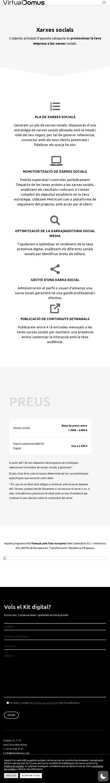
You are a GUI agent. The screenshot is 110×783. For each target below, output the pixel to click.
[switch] (103, 776)
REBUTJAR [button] (11, 775)
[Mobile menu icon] (104, 2)
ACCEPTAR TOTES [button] (31, 775)
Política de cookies (14, 766)
